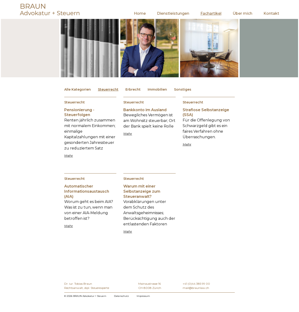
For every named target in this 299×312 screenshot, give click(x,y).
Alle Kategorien (77, 89)
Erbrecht (133, 89)
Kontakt (271, 13)
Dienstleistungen (173, 13)
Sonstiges (182, 89)
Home (140, 13)
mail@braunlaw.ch (196, 288)
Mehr (68, 155)
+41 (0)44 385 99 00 (196, 283)
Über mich (242, 13)
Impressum (143, 296)
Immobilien (157, 89)
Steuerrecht (108, 89)
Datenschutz (121, 296)
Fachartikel (210, 13)
